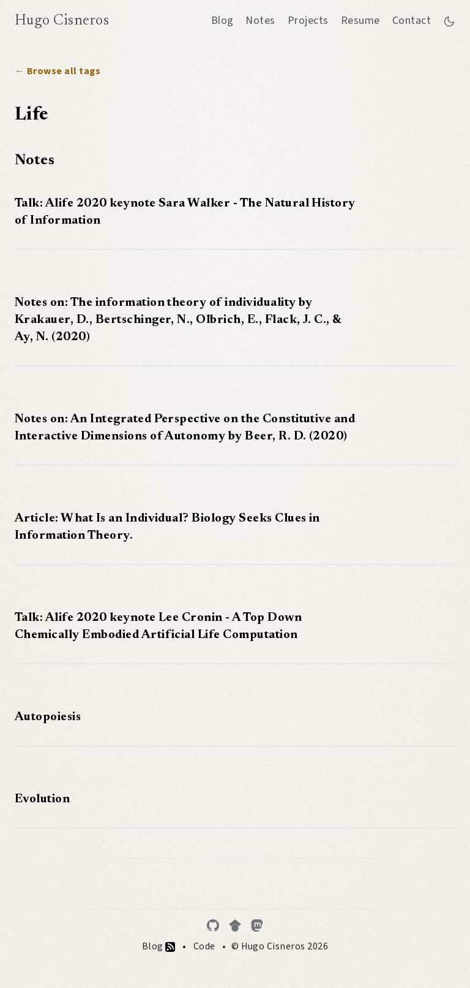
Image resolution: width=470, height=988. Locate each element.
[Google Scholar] (235, 925)
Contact (411, 20)
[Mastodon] (257, 925)
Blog (222, 20)
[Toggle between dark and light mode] (449, 20)
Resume (360, 20)
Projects (308, 20)
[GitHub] (213, 925)
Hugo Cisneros (62, 20)
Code (204, 946)
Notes (260, 20)
